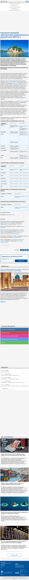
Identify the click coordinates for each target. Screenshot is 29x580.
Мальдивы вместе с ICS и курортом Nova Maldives (9, 378)
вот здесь (19, 224)
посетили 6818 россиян (19, 101)
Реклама (2, 566)
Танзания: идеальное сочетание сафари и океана (9, 375)
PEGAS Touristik (22, 83)
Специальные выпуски (8, 329)
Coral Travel (9, 82)
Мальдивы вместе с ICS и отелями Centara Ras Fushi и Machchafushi (13, 382)
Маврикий (3, 522)
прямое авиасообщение (16, 522)
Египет (3, 465)
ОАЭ (19, 551)
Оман (22, 551)
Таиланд (6, 465)
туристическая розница (21, 465)
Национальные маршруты (9, 339)
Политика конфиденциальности (6, 563)
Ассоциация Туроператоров (5, 1)
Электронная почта (4, 258)
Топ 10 (3, 342)
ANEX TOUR (12, 165)
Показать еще (14, 555)
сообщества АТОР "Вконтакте (12, 233)
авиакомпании (4, 494)
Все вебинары (5, 388)
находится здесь (6, 222)
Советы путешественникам (9, 336)
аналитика (15, 494)
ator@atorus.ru (8, 573)
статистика (19, 494)
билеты (17, 551)
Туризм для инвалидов (14, 7)
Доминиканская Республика (5, 245)
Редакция (3, 564)
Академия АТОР (14, 8)
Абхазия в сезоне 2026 (5, 371)
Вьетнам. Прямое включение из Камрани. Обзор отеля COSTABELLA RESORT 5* (14, 386)
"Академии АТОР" (17, 237)
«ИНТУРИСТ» (22, 165)
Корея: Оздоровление (14, 10)
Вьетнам (10, 465)
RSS (1, 567)
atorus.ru (25, 578)
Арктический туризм (14, 4)
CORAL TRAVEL (22, 123)
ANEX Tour (15, 82)
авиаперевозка (15, 465)
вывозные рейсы (8, 522)
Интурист (16, 83)
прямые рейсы (23, 522)
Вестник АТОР (5, 332)
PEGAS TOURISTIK (13, 123)
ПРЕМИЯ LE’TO (14, 5)
